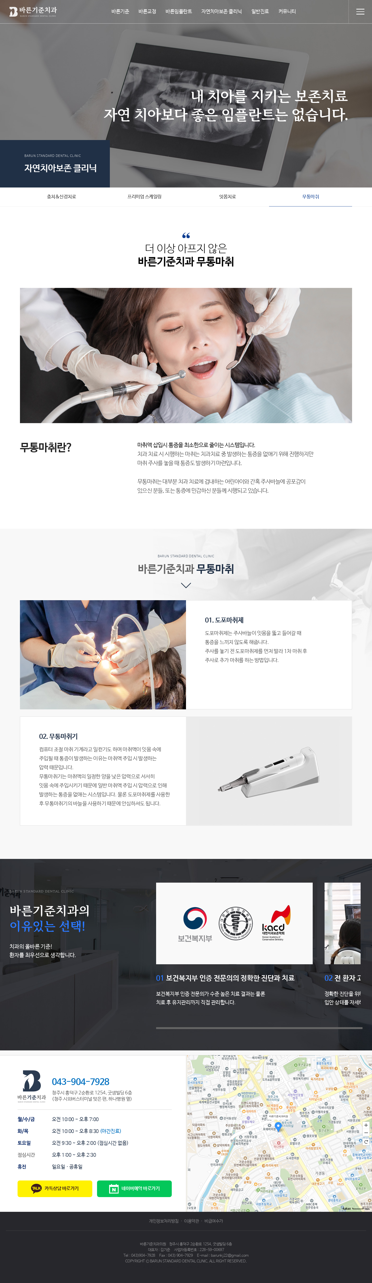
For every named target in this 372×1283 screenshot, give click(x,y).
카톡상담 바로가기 (55, 1189)
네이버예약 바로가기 (134, 1189)
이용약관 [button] (191, 1221)
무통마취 (310, 197)
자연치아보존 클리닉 (221, 11)
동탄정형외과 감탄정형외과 (179, 1267)
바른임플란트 (179, 11)
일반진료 (260, 11)
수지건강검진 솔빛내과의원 (220, 1267)
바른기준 (120, 11)
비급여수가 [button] (214, 1221)
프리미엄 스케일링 (144, 197)
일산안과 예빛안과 (145, 1267)
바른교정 (147, 11)
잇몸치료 (227, 197)
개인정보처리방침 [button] (163, 1221)
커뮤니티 (287, 11)
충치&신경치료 (61, 197)
